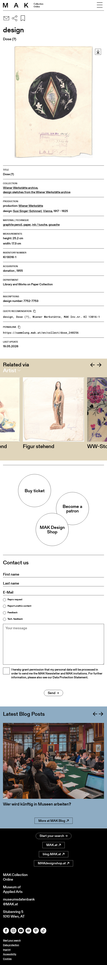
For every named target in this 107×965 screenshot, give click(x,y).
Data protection (11, 945)
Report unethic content (19, 606)
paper (27, 225)
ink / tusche (39, 225)
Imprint (6, 949)
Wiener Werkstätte (31, 206)
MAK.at (53, 845)
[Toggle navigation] (100, 5)
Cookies (7, 959)
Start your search (54, 835)
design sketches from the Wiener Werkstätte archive (36, 192)
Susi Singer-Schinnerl (27, 211)
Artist (9, 370)
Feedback (12, 612)
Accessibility (9, 954)
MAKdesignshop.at (53, 863)
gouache (54, 225)
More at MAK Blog (53, 820)
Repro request (14, 599)
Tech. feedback (15, 619)
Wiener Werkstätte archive (20, 188)
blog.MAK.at (53, 854)
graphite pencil (12, 225)
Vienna (47, 211)
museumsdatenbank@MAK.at (19, 901)
